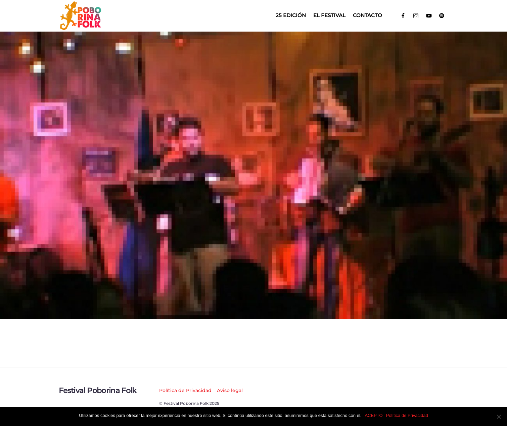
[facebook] (403, 15)
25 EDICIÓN (291, 15)
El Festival (329, 15)
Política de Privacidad (185, 390)
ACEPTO (373, 415)
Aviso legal (230, 390)
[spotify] (442, 15)
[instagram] (416, 15)
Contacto (367, 15)
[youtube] (429, 15)
